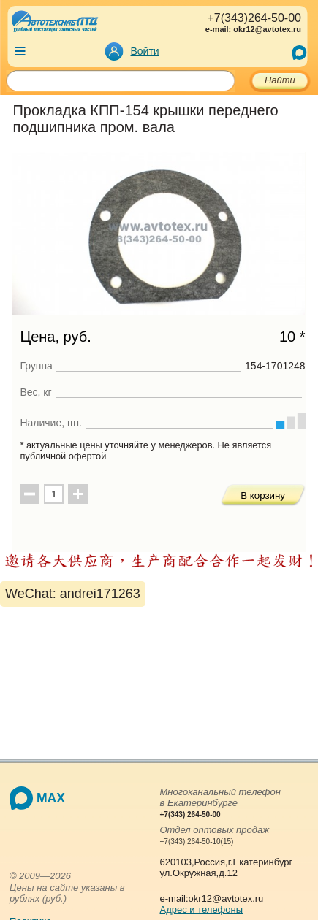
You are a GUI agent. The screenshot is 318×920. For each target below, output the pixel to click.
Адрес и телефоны (201, 909)
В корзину (263, 495)
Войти (145, 51)
